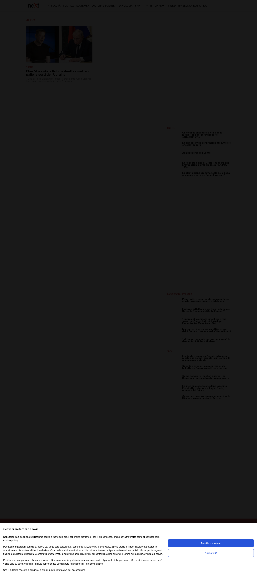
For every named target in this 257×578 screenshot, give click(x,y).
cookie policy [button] (10, 540)
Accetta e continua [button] (211, 543)
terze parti (54, 546)
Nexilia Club (211, 553)
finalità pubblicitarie (13, 554)
